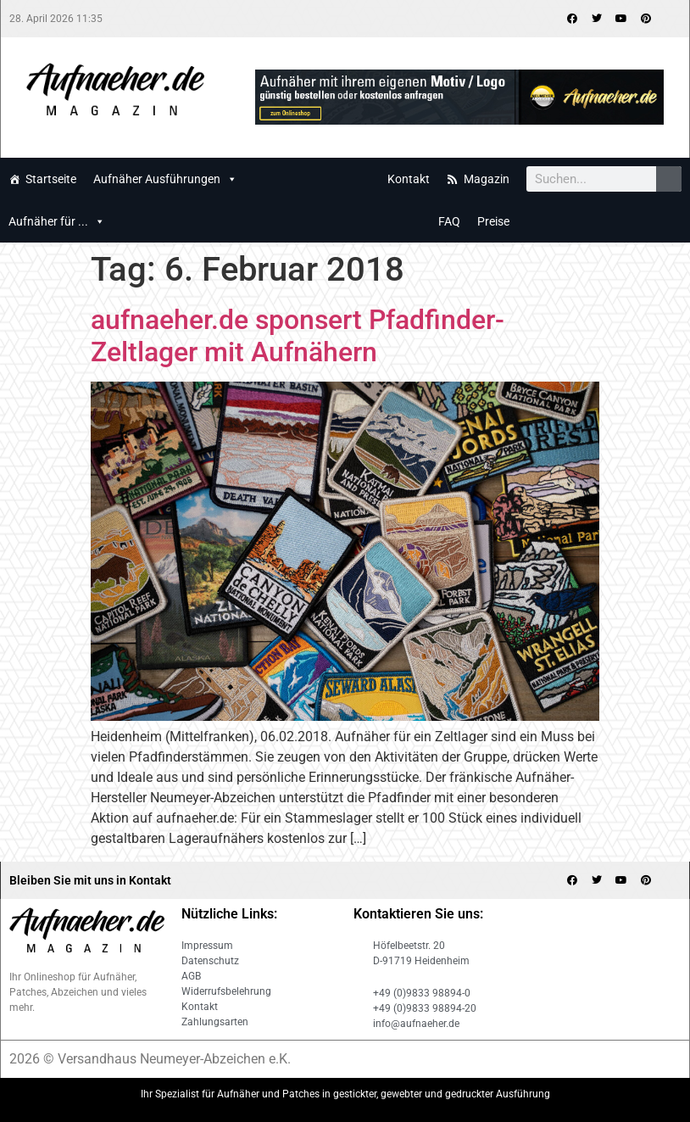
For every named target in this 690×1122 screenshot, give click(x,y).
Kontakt (408, 179)
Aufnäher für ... (56, 221)
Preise (493, 221)
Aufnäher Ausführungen (165, 179)
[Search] (669, 179)
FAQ (449, 221)
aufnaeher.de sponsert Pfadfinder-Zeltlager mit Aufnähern (297, 336)
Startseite (50, 179)
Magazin (486, 179)
